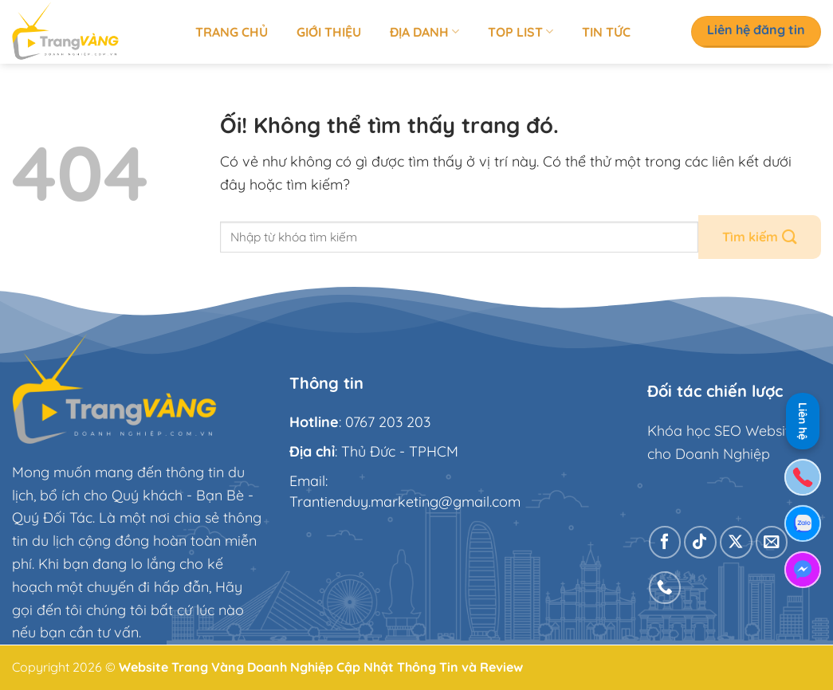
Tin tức (606, 32)
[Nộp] (759, 237)
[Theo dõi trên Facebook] (665, 542)
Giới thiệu (329, 32)
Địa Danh (424, 32)
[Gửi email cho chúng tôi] (772, 542)
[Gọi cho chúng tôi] (665, 587)
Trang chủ (231, 32)
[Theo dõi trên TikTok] (700, 542)
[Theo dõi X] (736, 542)
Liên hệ (803, 418)
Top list (520, 32)
